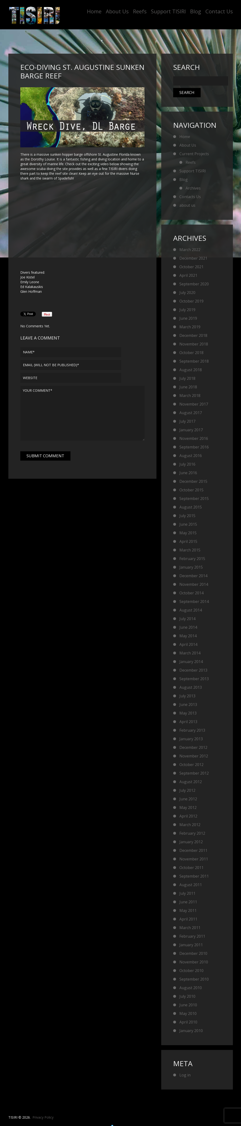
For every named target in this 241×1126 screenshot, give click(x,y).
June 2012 (188, 799)
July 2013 (187, 696)
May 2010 (188, 1013)
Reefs (140, 11)
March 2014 (189, 653)
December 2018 (193, 335)
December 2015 (193, 481)
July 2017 (187, 421)
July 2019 (187, 309)
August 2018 (190, 369)
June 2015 (188, 524)
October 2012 (191, 764)
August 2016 (190, 455)
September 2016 (194, 447)
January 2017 (191, 429)
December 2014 (193, 575)
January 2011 (191, 944)
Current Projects (194, 153)
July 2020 (187, 292)
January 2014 (191, 661)
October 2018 (191, 352)
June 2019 (188, 318)
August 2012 (190, 781)
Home (94, 11)
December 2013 (193, 670)
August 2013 (190, 687)
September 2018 (194, 361)
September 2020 (194, 284)
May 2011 (188, 910)
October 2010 (191, 970)
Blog (195, 11)
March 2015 (189, 550)
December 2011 (193, 850)
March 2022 (189, 249)
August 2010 (190, 987)
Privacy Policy (43, 1117)
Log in (185, 1075)
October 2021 (191, 266)
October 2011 (191, 867)
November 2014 (193, 584)
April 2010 (188, 1022)
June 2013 (188, 704)
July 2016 (187, 464)
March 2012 (189, 824)
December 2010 (193, 953)
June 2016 (188, 472)
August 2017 (190, 412)
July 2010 (187, 996)
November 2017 (193, 404)
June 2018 (188, 387)
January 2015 (191, 567)
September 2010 (194, 979)
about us (187, 205)
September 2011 (194, 876)
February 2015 (192, 558)
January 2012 (191, 841)
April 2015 (188, 541)
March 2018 (189, 395)
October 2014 (191, 593)
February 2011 (192, 936)
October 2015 (191, 490)
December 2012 (193, 747)
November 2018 (193, 344)
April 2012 (188, 816)
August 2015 (190, 507)
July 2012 (187, 790)
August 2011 (190, 884)
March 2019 (189, 326)
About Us (117, 11)
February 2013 (192, 730)
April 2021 (188, 275)
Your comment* (82, 413)
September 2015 (194, 498)
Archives (193, 188)
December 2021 (193, 258)
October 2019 (191, 301)
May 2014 (188, 635)
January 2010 (191, 1030)
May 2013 (188, 713)
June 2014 (188, 627)
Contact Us (219, 11)
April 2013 (188, 721)
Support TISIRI (168, 11)
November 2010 (193, 962)
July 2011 (187, 893)
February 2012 (192, 833)
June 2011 (188, 902)
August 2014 (190, 610)
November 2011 (193, 859)
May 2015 (188, 532)
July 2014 (187, 618)
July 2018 (187, 378)
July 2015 (187, 515)
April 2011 (188, 919)
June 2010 (188, 1005)
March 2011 (189, 927)
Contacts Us (190, 196)
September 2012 (194, 773)
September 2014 (194, 601)
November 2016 (193, 438)
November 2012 (193, 756)
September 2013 (194, 678)
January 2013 (191, 738)
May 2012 (188, 807)
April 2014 (188, 644)
